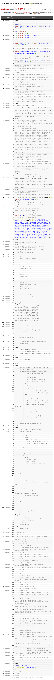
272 (13, 673)
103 (13, 309)
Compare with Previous (46, 12)
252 (13, 629)
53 (13, 170)
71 (13, 241)
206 (13, 521)
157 (13, 422)
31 (13, 94)
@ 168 (20, 9)
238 (13, 590)
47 (13, 154)
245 (13, 610)
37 (3, 68)
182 (13, 471)
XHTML (38, 677)
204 (13, 517)
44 (13, 144)
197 (13, 503)
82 (13, 266)
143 (13, 393)
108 (13, 324)
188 (13, 483)
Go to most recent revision (23, 12)
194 (13, 497)
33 (13, 99)
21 (13, 68)
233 (13, 579)
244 (13, 605)
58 (13, 191)
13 (13, 46)
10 (13, 39)
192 (13, 492)
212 (13, 532)
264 (13, 657)
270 (13, 669)
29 (13, 88)
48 (13, 156)
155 (13, 418)
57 (13, 189)
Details (35, 12)
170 (13, 447)
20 (13, 65)
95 (13, 292)
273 (13, 675)
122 (13, 351)
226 (13, 564)
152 (13, 412)
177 (13, 461)
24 (13, 74)
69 (13, 219)
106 (13, 319)
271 (13, 671)
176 (13, 459)
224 (13, 560)
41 (13, 127)
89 (13, 280)
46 (13, 151)
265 (13, 659)
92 (13, 286)
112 (3, 74)
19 (13, 63)
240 (13, 594)
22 (13, 70)
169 (13, 445)
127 (13, 361)
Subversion (28, 677)
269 (13, 667)
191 (13, 490)
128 (13, 363)
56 (13, 177)
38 (13, 118)
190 (13, 488)
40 (13, 123)
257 (13, 640)
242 (13, 598)
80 (13, 262)
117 (13, 342)
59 (13, 194)
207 (13, 523)
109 (13, 326)
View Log (29, 13)
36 (13, 105)
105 (3, 103)
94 (13, 290)
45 (13, 148)
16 (13, 55)
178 (13, 463)
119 (13, 345)
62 (13, 203)
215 (13, 541)
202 (13, 513)
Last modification (20, 13)
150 (13, 408)
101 (13, 304)
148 (13, 403)
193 (13, 495)
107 (13, 322)
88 (13, 278)
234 (13, 582)
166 (13, 439)
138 (13, 383)
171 (13, 449)
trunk (8, 9)
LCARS (35, 3)
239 (13, 592)
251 (13, 627)
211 (13, 530)
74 (13, 249)
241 (13, 596)
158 (13, 424)
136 (13, 379)
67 (13, 214)
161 (13, 429)
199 (13, 507)
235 (13, 584)
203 (13, 515)
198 (13, 505)
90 (13, 282)
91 (13, 284)
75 (13, 253)
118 (13, 343)
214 (13, 536)
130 (13, 367)
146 (13, 399)
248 (13, 618)
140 (13, 387)
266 (13, 661)
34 (13, 101)
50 (13, 161)
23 (13, 72)
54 (13, 173)
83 (13, 268)
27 (13, 83)
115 (13, 338)
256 (13, 636)
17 (13, 57)
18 (13, 60)
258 (13, 642)
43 (13, 130)
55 (13, 175)
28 (13, 85)
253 (13, 630)
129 (13, 365)
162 (13, 431)
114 (13, 336)
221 (13, 554)
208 (13, 525)
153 (13, 414)
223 (13, 558)
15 (13, 51)
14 (13, 48)
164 (13, 435)
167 (13, 441)
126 (13, 359)
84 (13, 270)
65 (13, 209)
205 (13, 519)
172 (13, 451)
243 (13, 600)
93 (13, 288)
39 (13, 120)
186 (13, 479)
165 (13, 437)
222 (13, 556)
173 (13, 453)
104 (3, 35)
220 (13, 552)
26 (13, 79)
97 (13, 296)
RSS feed (37, 13)
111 (13, 330)
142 (13, 391)
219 (13, 549)
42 (13, 129)
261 (13, 650)
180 (13, 467)
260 (13, 648)
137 (13, 381)
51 (13, 163)
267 (13, 663)
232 (13, 577)
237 (13, 588)
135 (13, 377)
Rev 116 (11, 12)
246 (13, 614)
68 (13, 217)
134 (13, 375)
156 (13, 420)
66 (13, 212)
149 (13, 405)
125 (13, 357)
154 (13, 416)
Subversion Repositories (15, 3)
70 (13, 239)
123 (13, 353)
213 (13, 534)
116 (13, 340)
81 (13, 264)
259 (13, 645)
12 (13, 43)
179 (13, 465)
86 (13, 274)
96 (13, 294)
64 (13, 207)
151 (13, 410)
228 (13, 569)
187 (13, 481)
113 (13, 334)
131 (13, 369)
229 (13, 571)
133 (13, 373)
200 (13, 509)
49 (13, 159)
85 (13, 272)
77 (13, 256)
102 (13, 306)
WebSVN (18, 677)
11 (13, 41)
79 (13, 260)
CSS (42, 677)
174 (13, 455)
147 (13, 401)
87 (13, 276)
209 (13, 527)
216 (13, 543)
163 (13, 433)
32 (13, 96)
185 (13, 477)
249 (13, 620)
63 (13, 205)
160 (13, 427)
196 (13, 501)
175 (13, 457)
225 (13, 562)
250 (13, 623)
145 (13, 397)
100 (13, 302)
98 (3, 20)
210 (13, 528)
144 (13, 395)
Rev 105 (5, 12)
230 (13, 573)
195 (13, 499)
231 (13, 575)
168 (13, 443)
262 (13, 652)
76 (13, 254)
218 (13, 547)
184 (13, 475)
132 (13, 371)
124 (13, 355)
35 (13, 103)
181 (13, 469)
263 (13, 655)
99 (13, 300)
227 (13, 567)
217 (13, 545)
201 (13, 511)
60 (13, 198)
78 (13, 258)
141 (13, 389)
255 (13, 634)
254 (13, 632)
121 (13, 349)
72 (13, 244)
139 (13, 385)
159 (13, 425)
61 (13, 201)
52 (13, 166)
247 (13, 616)
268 (13, 665)
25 (13, 77)
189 (13, 486)
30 (13, 91)
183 (13, 473)
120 (13, 347)
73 (13, 246)
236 (13, 586)
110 (13, 328)
